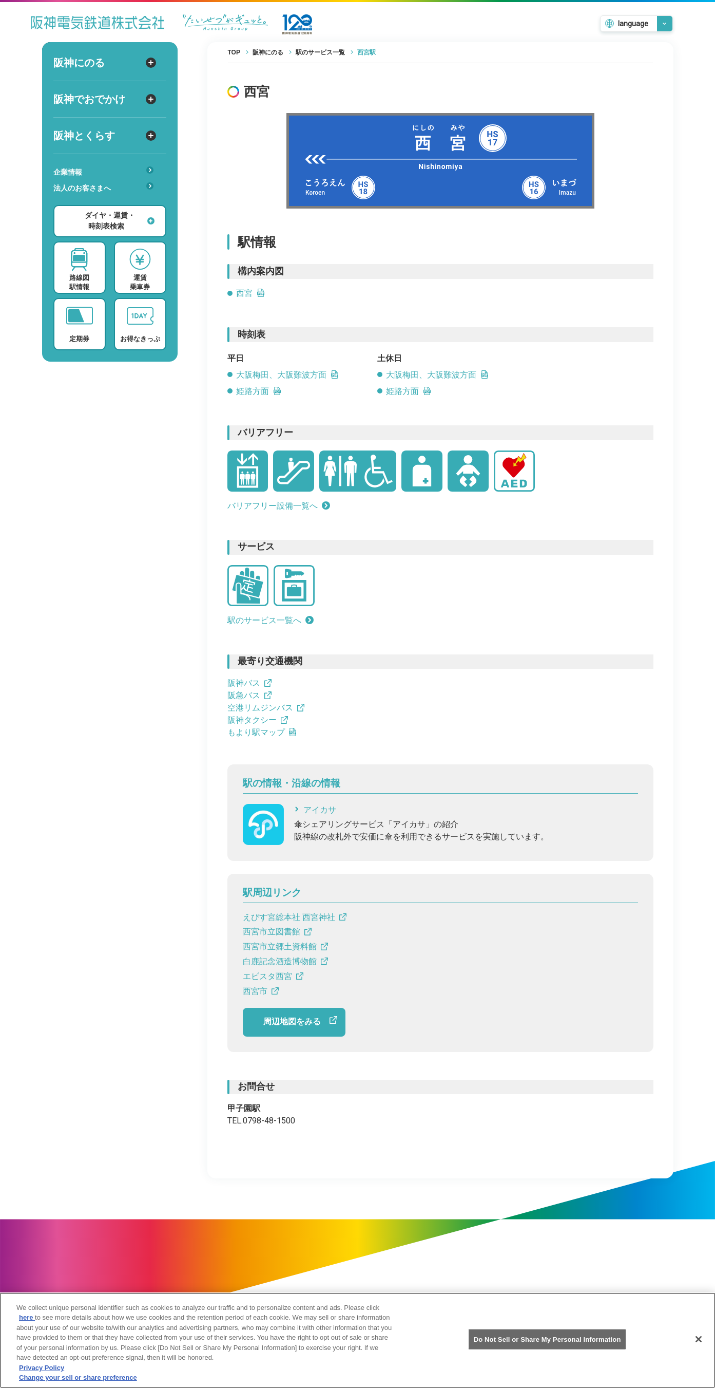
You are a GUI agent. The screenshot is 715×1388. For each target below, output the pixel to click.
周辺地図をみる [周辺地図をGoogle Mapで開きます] (300, 1021)
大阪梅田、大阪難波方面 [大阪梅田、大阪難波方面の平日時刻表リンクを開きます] (287, 374)
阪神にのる (104, 62)
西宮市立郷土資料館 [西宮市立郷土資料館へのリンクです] (285, 946)
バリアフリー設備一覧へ (278, 505)
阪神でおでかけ (104, 99)
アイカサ (315, 809)
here (27, 1326)
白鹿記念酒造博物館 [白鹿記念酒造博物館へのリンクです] (285, 961)
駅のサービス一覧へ (270, 620)
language (633, 24)
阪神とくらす (104, 135)
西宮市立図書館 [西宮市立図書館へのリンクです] (277, 931)
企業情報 (103, 171)
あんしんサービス (107, 202)
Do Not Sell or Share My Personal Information (547, 1348)
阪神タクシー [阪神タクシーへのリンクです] (257, 720)
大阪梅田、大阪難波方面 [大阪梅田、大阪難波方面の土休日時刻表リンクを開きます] (437, 374)
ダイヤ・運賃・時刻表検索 (119, 220)
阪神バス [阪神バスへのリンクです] (249, 683)
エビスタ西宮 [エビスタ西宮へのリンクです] (273, 976)
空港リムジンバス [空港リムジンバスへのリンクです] (265, 707)
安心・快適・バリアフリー (107, 204)
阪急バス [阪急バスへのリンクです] (249, 695)
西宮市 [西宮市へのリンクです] (261, 991)
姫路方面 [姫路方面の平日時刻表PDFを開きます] (258, 391)
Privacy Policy (41, 1376)
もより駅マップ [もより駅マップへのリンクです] (262, 732)
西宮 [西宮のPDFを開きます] (250, 293)
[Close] (698, 1348)
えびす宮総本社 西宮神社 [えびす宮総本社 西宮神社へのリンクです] (295, 917)
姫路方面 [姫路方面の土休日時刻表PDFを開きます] (408, 391)
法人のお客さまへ (103, 187)
